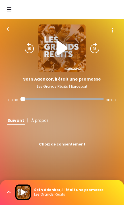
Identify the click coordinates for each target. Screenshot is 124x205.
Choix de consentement (62, 144)
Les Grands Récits (52, 86)
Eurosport (79, 86)
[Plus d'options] (112, 30)
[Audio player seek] (62, 99)
